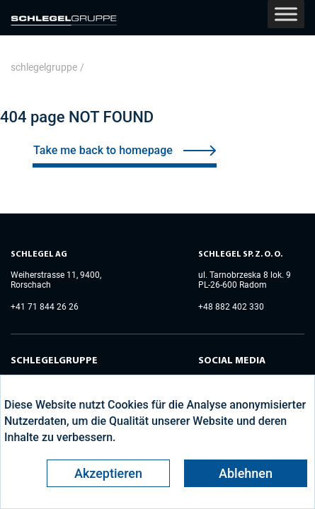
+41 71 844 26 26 (45, 307)
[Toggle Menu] (286, 14)
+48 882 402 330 (231, 307)
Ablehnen (246, 473)
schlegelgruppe (44, 67)
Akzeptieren (108, 473)
